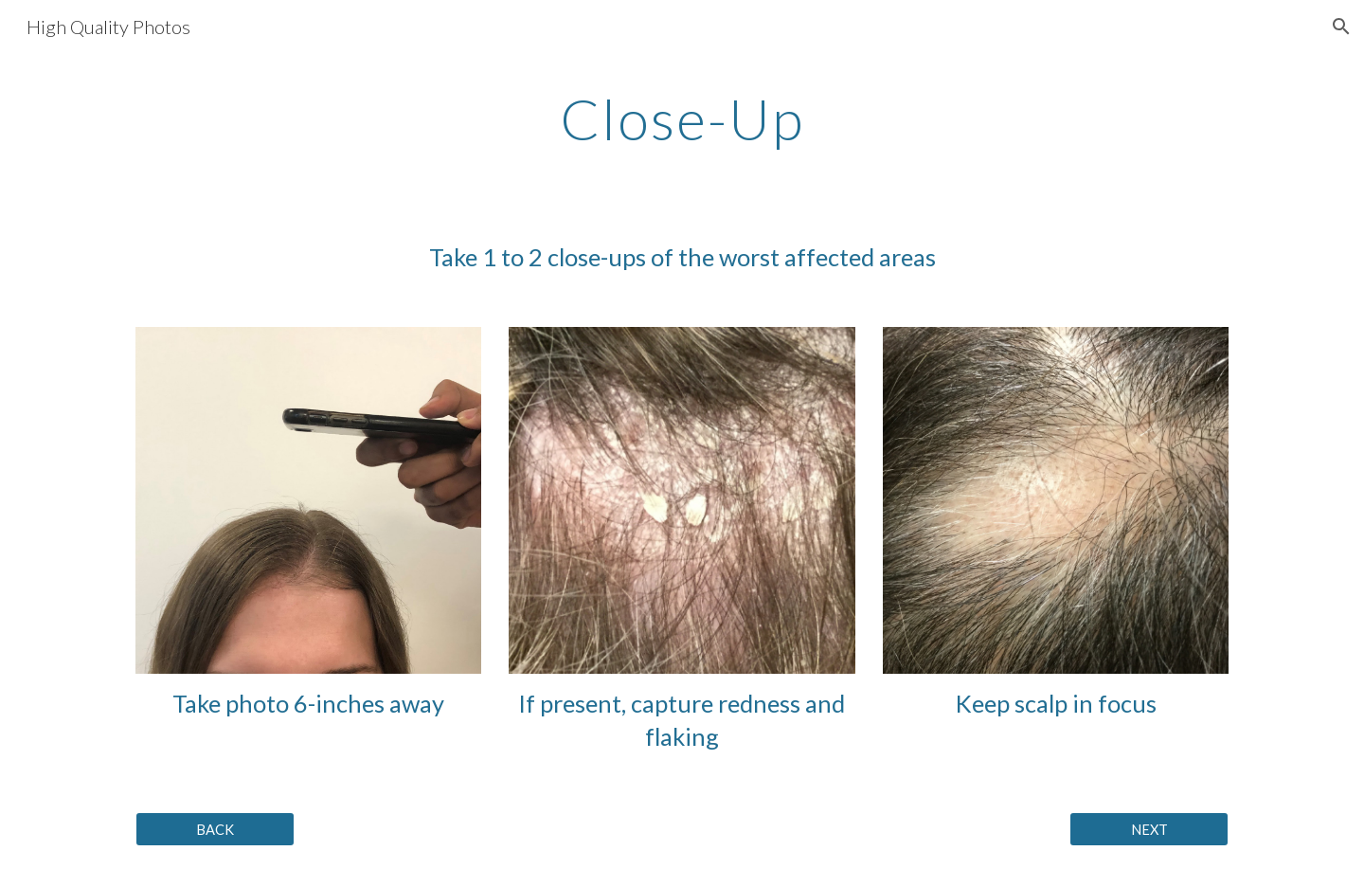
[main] (682, 118)
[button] (1341, 26)
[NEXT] (1149, 829)
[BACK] (215, 829)
